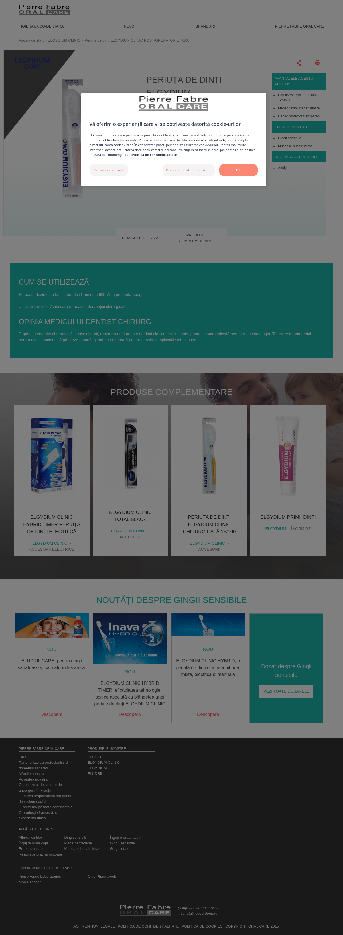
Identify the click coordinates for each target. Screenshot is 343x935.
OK (238, 170)
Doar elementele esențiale (189, 170)
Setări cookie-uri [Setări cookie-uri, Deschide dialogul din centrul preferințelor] (108, 170)
